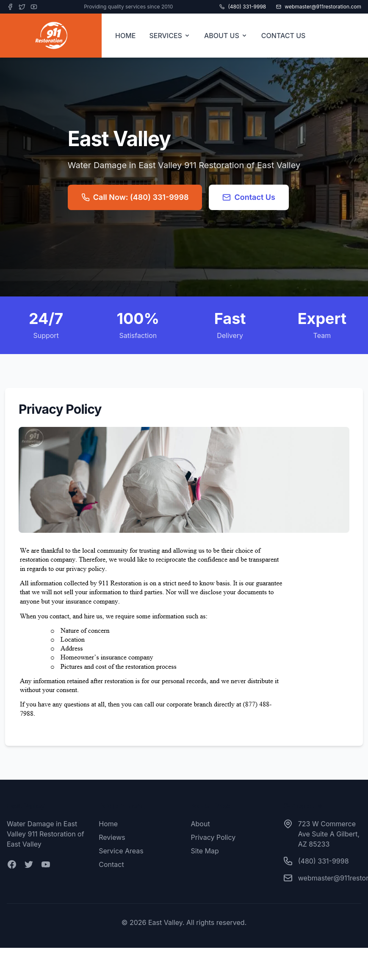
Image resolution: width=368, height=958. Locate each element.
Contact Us (248, 197)
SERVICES (170, 35)
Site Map (205, 851)
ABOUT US (226, 35)
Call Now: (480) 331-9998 (135, 197)
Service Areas (121, 851)
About (200, 824)
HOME (125, 35)
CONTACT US (283, 35)
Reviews (112, 837)
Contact (111, 864)
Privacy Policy (213, 837)
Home (108, 824)
